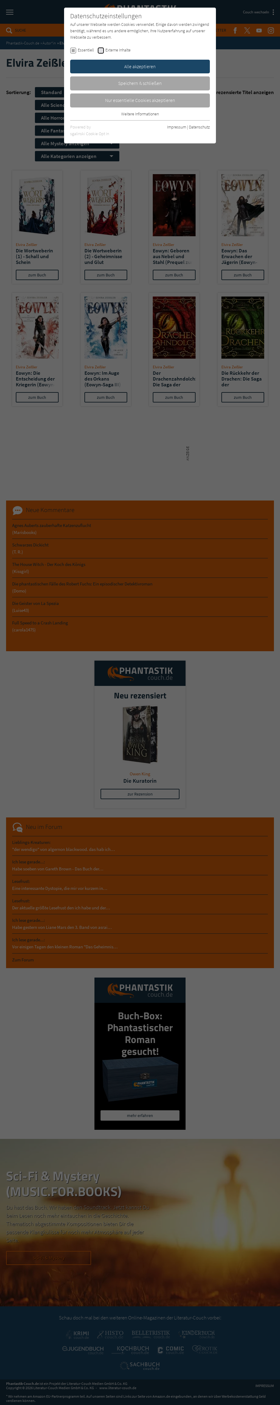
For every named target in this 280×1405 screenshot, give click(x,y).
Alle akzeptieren (140, 66)
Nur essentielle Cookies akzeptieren (140, 100)
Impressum (176, 127)
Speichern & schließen (140, 83)
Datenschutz (199, 127)
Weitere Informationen (140, 114)
